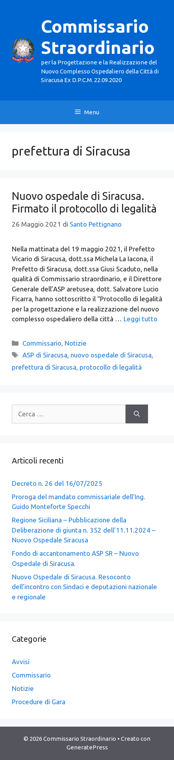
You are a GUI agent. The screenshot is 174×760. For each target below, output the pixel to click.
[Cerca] (137, 414)
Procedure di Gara (38, 701)
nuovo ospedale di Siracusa (111, 355)
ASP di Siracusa (44, 355)
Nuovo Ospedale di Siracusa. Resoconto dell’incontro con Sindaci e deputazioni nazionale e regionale (84, 587)
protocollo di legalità (111, 367)
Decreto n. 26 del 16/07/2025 (57, 483)
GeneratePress (87, 747)
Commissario (41, 343)
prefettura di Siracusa (44, 367)
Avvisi (21, 661)
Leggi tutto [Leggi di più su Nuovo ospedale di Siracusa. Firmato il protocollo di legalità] (140, 318)
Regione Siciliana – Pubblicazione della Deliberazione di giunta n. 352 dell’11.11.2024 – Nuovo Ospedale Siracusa (83, 530)
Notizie (76, 343)
